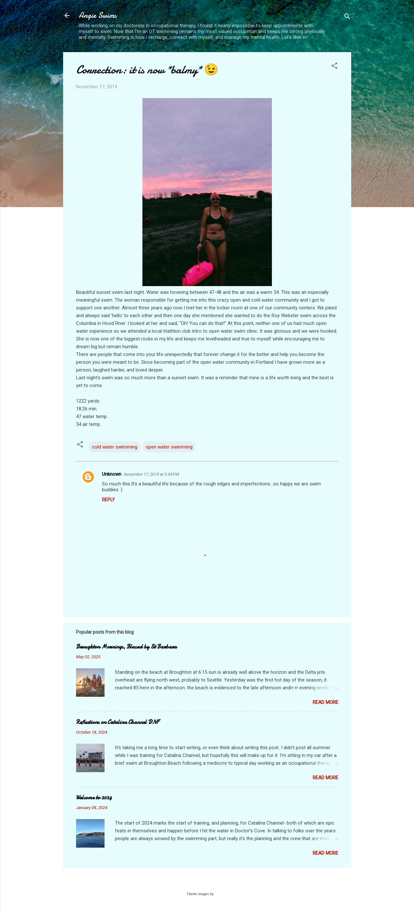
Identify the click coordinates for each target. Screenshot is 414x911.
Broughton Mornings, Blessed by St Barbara (126, 647)
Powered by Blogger (207, 881)
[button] (334, 67)
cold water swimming (114, 447)
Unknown (111, 474)
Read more (325, 702)
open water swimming (169, 447)
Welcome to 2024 (94, 798)
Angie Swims (98, 15)
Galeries (221, 894)
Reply (108, 499)
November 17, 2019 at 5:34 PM (151, 474)
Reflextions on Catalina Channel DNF (117, 722)
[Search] (347, 18)
